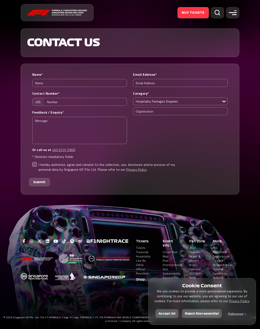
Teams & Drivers (195, 258)
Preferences (235, 314)
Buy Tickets (193, 12)
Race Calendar (195, 267)
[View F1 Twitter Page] (39, 241)
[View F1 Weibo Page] (80, 241)
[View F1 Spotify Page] (72, 241)
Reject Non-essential (202, 313)
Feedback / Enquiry (48, 112)
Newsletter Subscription (221, 254)
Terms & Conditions (220, 271)
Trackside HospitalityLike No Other (143, 258)
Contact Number (46, 93)
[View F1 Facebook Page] (24, 241)
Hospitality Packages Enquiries (157, 101)
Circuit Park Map (170, 254)
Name (37, 74)
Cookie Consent (202, 285)
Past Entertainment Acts (172, 264)
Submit (39, 182)
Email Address (145, 74)
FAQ (215, 248)
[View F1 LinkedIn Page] (48, 241)
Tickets (142, 241)
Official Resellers (142, 271)
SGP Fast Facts (195, 275)
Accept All (167, 313)
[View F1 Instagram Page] (32, 241)
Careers (218, 260)
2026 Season (194, 250)
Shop (140, 279)
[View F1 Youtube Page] (55, 241)
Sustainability (172, 273)
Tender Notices (223, 265)
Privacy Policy (136, 169)
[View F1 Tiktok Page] (64, 241)
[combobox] (39, 102)
